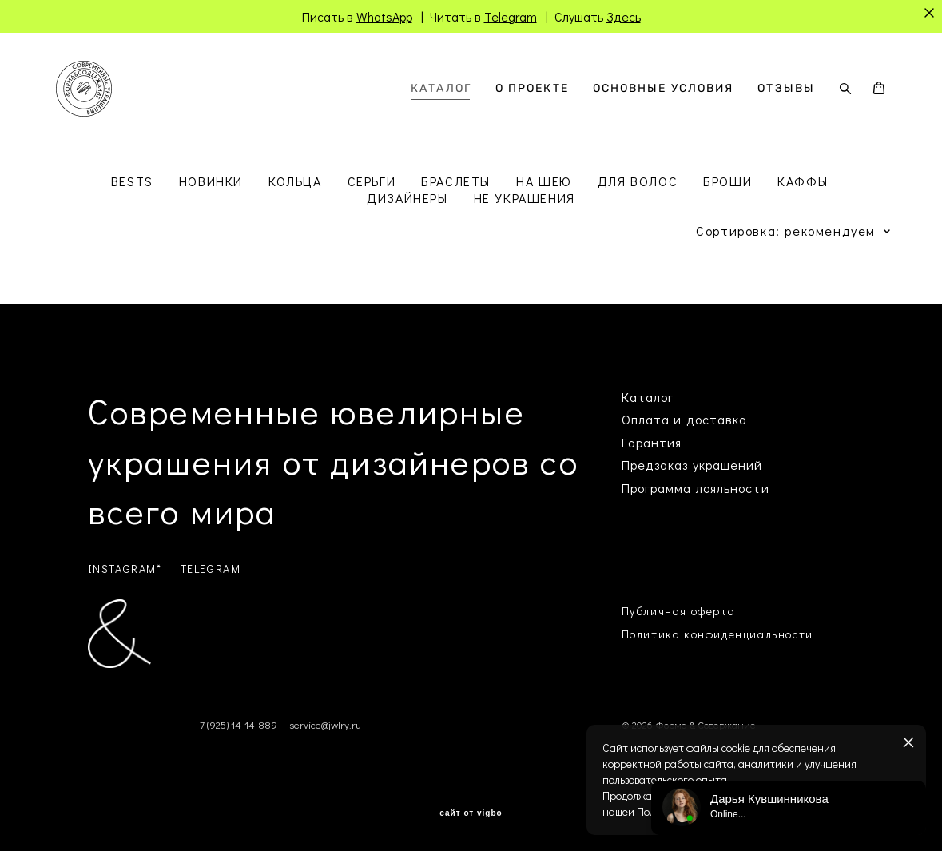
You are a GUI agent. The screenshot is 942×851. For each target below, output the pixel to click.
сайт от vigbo (470, 813)
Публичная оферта (679, 610)
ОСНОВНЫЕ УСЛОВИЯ (663, 88)
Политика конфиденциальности (717, 634)
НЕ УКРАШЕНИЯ (524, 197)
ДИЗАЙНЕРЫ (407, 197)
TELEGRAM (211, 568)
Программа (657, 487)
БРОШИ (727, 181)
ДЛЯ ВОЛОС (638, 181)
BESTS (132, 181)
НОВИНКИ (211, 181)
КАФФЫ (802, 181)
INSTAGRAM (122, 568)
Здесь (623, 16)
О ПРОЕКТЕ (532, 88)
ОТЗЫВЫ (786, 88)
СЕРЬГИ (372, 181)
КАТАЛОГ (441, 88)
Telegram (510, 16)
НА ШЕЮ (544, 181)
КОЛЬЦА (295, 181)
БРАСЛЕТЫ (456, 181)
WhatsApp (384, 16)
